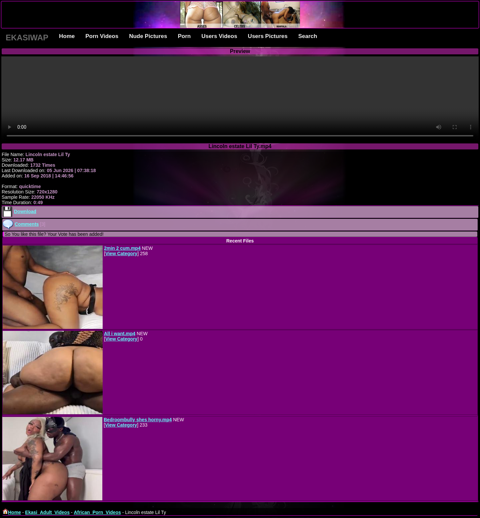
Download (25, 211)
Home (67, 36)
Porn (184, 36)
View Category (121, 253)
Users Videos (219, 36)
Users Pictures (268, 36)
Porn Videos (101, 36)
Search (307, 36)
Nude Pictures (148, 36)
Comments (27, 224)
